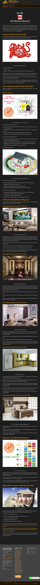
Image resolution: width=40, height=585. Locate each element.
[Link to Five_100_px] (15, 583)
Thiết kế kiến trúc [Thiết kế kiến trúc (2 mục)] (17, 559)
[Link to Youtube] (36, 583)
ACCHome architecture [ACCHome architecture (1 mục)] (18, 550)
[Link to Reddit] (27, 583)
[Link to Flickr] (21, 583)
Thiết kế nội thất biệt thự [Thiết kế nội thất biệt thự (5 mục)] (18, 569)
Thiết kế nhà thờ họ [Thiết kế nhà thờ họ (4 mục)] (17, 565)
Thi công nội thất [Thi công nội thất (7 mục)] (17, 556)
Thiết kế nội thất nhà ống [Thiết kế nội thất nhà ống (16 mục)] (18, 572)
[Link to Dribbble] (18, 583)
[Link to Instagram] (22, 583)
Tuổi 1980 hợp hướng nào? (20, 21)
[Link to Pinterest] (25, 583)
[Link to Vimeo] (33, 583)
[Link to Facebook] (19, 583)
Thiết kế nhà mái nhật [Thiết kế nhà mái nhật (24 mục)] (18, 562)
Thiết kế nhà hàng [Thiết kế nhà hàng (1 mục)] (17, 560)
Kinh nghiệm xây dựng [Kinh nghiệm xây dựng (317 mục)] (18, 553)
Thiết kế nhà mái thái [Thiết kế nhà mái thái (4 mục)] (18, 563)
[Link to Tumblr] (30, 583)
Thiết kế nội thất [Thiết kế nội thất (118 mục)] (17, 568)
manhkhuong (27, 23)
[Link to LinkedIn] (24, 583)
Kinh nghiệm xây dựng (21, 23)
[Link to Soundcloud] (29, 583)
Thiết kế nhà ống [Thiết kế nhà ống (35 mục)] (17, 566)
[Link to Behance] (16, 583)
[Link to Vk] (35, 583)
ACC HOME (14, 582)
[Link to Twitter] (32, 583)
